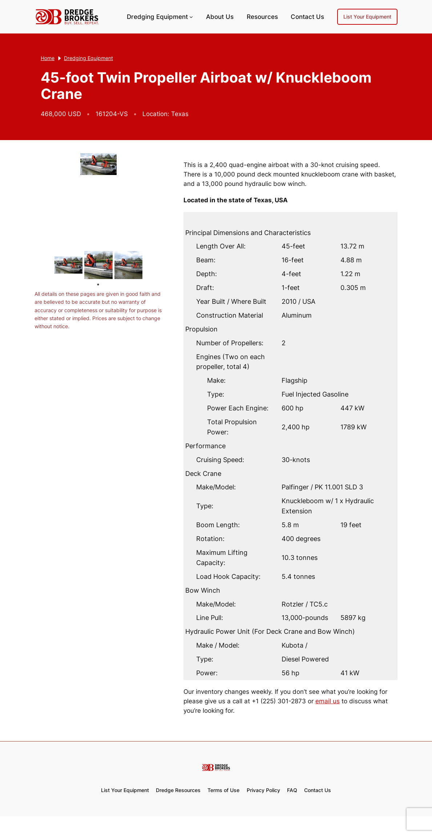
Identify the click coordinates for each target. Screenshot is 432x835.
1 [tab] (98, 284)
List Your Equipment (367, 16)
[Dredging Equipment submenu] (191, 17)
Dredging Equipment (157, 16)
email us (327, 701)
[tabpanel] (68, 265)
